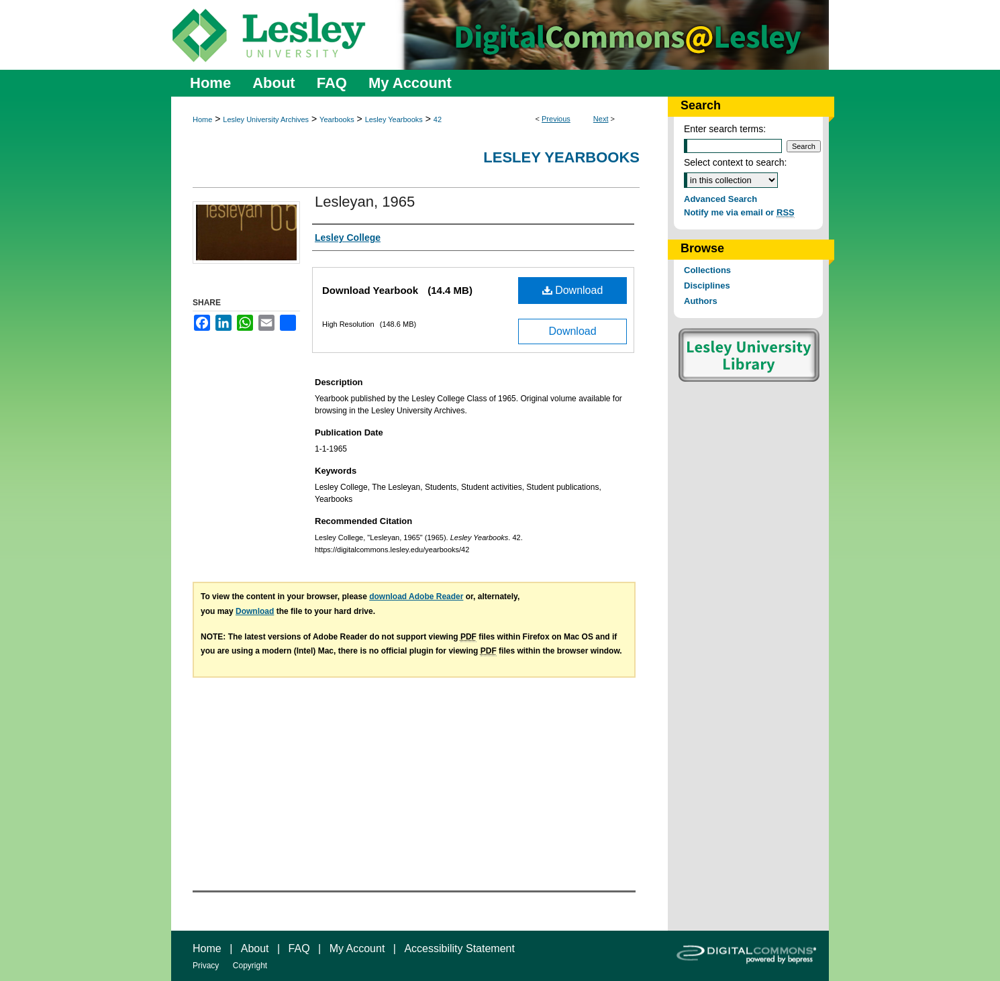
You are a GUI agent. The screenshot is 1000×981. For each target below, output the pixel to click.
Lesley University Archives (266, 119)
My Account (357, 948)
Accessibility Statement (459, 948)
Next (601, 119)
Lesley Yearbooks (394, 119)
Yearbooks (336, 119)
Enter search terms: (725, 128)
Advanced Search (720, 199)
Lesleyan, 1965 (365, 201)
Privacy (206, 965)
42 (438, 119)
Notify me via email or (739, 212)
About (255, 948)
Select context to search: (735, 162)
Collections (707, 270)
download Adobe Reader (416, 596)
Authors (700, 301)
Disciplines (707, 285)
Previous (556, 119)
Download (572, 290)
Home (202, 119)
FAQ (299, 948)
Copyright (250, 965)
